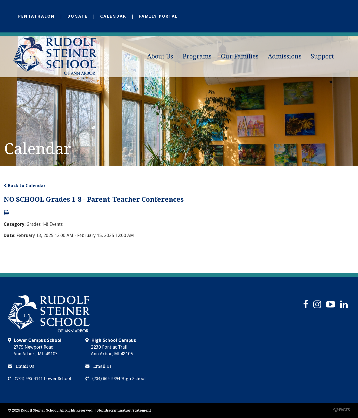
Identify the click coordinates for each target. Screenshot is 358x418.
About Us (160, 56)
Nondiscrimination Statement (124, 410)
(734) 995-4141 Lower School (39, 378)
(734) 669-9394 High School (115, 378)
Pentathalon (36, 16)
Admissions (285, 56)
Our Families (239, 56)
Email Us (21, 366)
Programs (197, 56)
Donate (77, 16)
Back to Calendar (25, 185)
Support (322, 56)
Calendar (113, 16)
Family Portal (158, 16)
